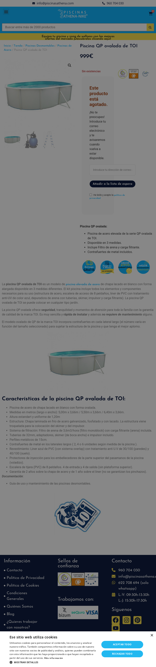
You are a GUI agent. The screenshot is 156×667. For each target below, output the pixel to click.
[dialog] (78, 333)
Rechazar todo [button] (122, 653)
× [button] (151, 635)
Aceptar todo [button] (122, 644)
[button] (53, 662)
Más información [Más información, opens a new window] (53, 658)
